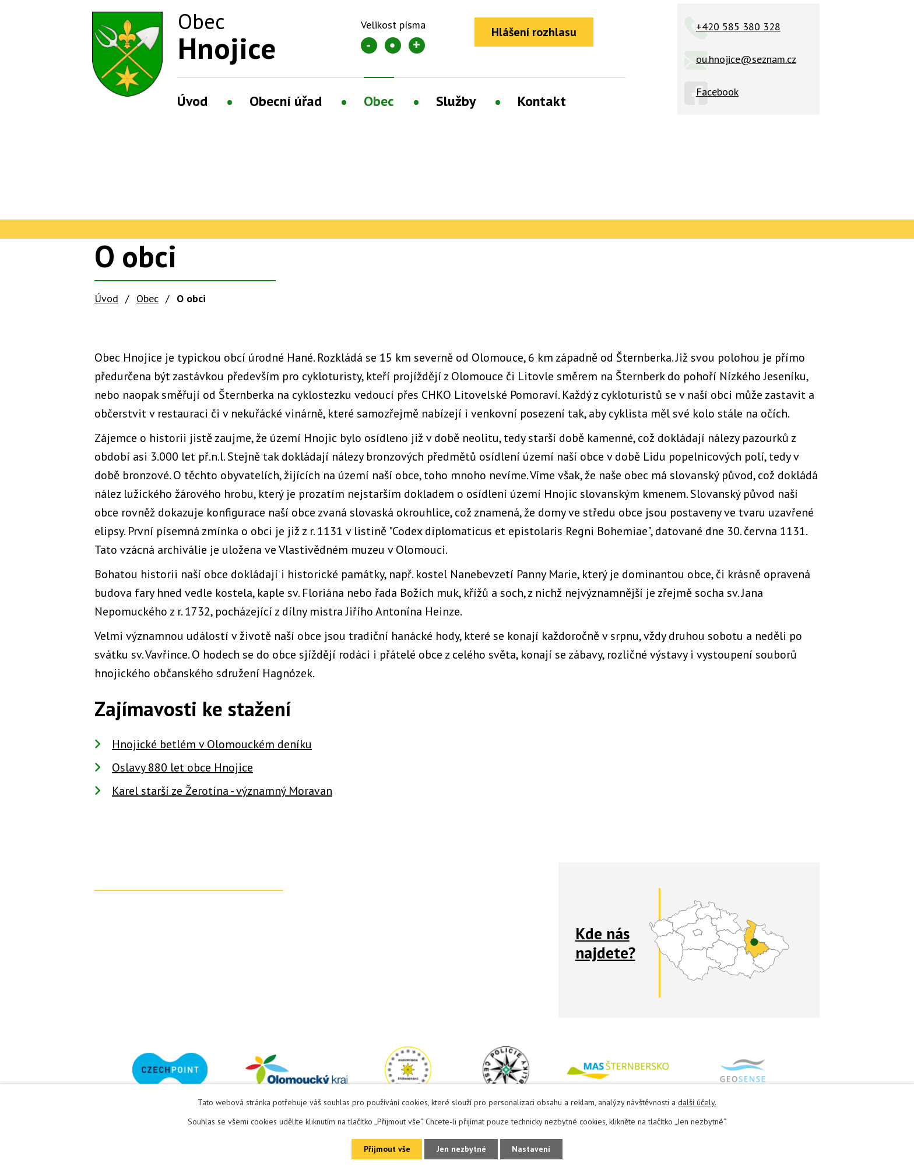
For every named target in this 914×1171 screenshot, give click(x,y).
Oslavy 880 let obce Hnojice (182, 767)
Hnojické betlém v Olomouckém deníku (212, 744)
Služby (456, 101)
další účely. (697, 1101)
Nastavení (532, 1149)
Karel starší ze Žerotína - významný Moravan (222, 790)
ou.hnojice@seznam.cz (746, 59)
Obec (379, 101)
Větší (417, 45)
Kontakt (542, 101)
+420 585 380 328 (738, 26)
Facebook (717, 91)
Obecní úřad (285, 101)
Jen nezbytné (461, 1149)
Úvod (192, 101)
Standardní (393, 45)
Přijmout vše (385, 1149)
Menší (369, 45)
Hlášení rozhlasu (534, 32)
